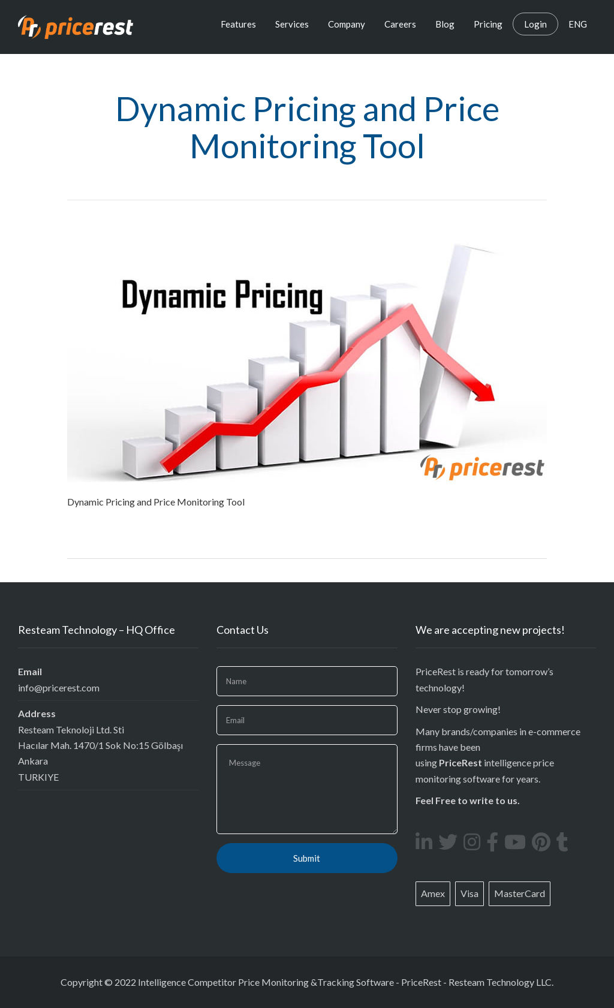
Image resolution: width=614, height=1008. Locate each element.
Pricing (488, 24)
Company (346, 24)
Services (292, 24)
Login (535, 24)
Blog (445, 24)
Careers (400, 24)
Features (238, 24)
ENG (577, 24)
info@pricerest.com (59, 687)
